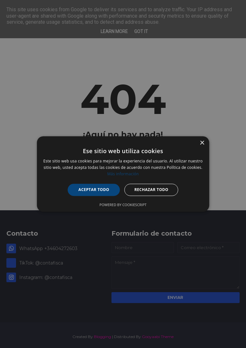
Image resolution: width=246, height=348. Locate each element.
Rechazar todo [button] (151, 189)
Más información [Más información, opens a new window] (123, 174)
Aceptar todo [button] (93, 189)
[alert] (123, 174)
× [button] (202, 143)
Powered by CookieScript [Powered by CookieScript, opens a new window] (123, 205)
